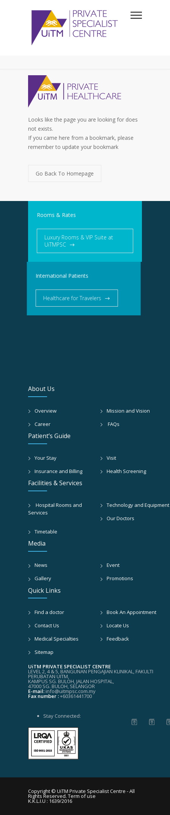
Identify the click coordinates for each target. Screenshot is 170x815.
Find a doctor (49, 612)
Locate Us (118, 625)
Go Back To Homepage (65, 173)
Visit (111, 457)
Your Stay (46, 457)
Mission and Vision (128, 410)
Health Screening (126, 471)
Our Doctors (120, 518)
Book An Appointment (131, 612)
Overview (46, 410)
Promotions (120, 578)
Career (42, 424)
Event (113, 565)
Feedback (118, 638)
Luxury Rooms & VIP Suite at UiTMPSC (78, 241)
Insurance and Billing (58, 471)
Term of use (82, 796)
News (41, 565)
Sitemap (44, 652)
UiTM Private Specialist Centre (92, 791)
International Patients (52, 275)
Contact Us (47, 625)
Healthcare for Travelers (62, 298)
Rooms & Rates (56, 214)
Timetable (46, 531)
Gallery (43, 578)
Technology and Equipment (138, 505)
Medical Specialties (57, 638)
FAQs (113, 424)
